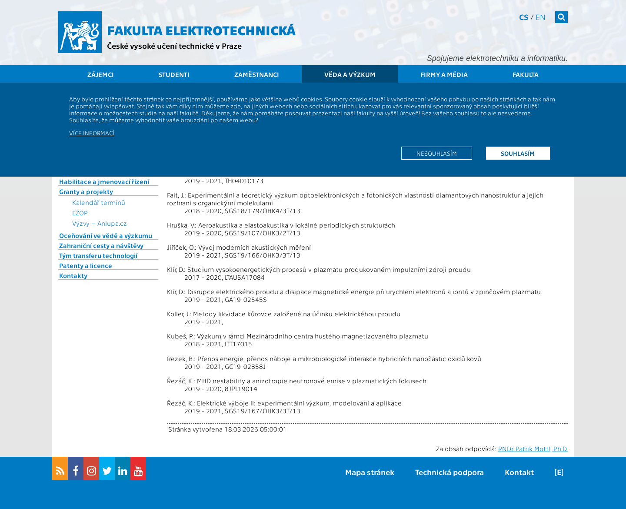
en (541, 16)
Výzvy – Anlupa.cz (99, 223)
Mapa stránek (369, 471)
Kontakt (519, 471)
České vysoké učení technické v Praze (174, 45)
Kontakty (73, 275)
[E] (559, 471)
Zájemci (100, 74)
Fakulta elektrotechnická (201, 29)
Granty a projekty (86, 191)
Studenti (174, 74)
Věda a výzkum (350, 74)
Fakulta (526, 74)
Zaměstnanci (256, 74)
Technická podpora (449, 471)
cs (524, 16)
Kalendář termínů (98, 202)
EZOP (80, 213)
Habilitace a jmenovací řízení (104, 181)
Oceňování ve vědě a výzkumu (105, 235)
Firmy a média (444, 74)
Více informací (91, 132)
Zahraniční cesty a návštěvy (101, 245)
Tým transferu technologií (98, 255)
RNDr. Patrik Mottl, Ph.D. (533, 448)
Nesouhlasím (436, 153)
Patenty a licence (85, 265)
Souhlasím (518, 153)
